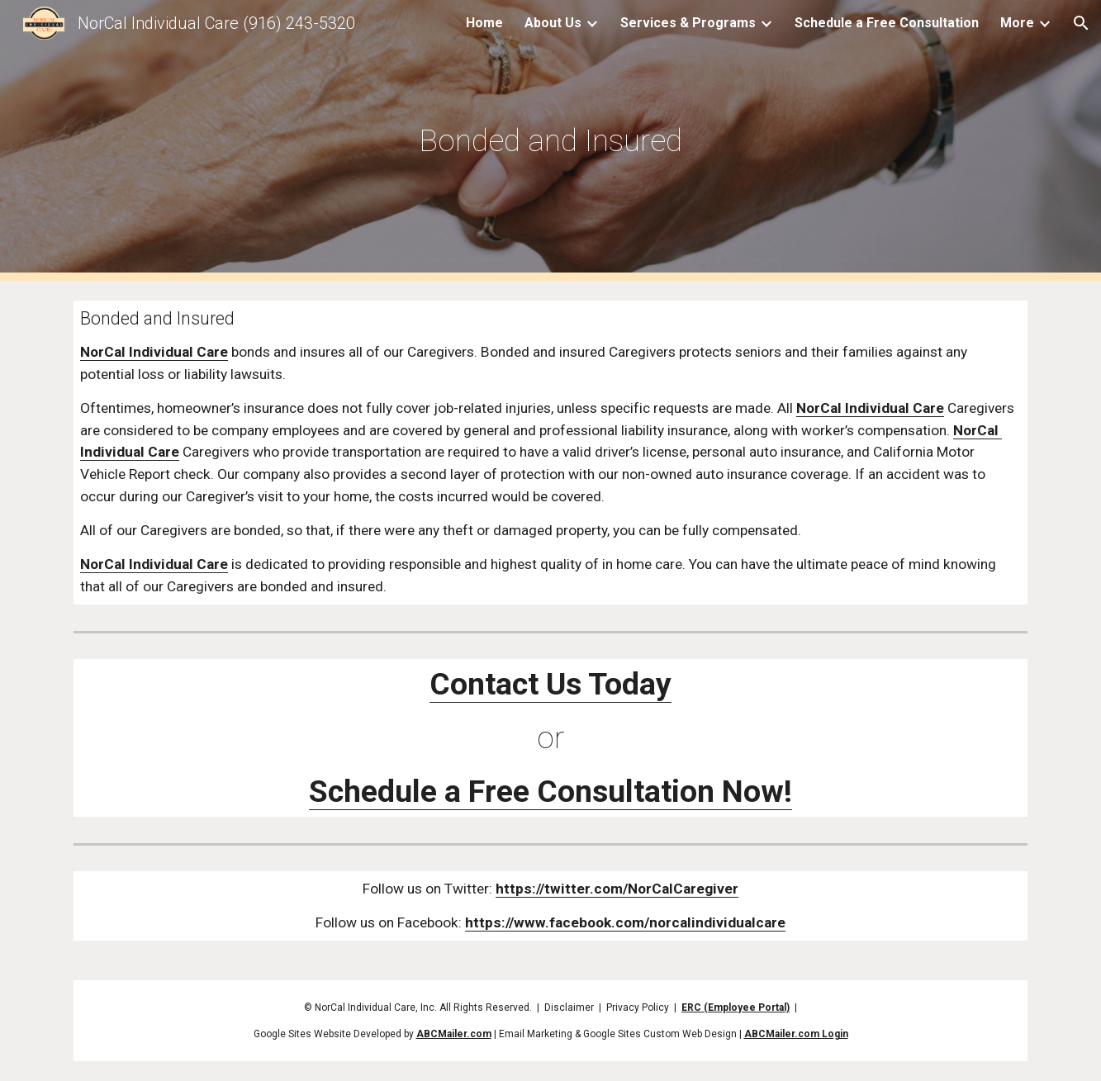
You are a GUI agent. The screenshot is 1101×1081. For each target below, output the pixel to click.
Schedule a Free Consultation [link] (887, 23)
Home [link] (484, 23)
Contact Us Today (550, 684)
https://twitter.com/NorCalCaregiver (617, 888)
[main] (550, 140)
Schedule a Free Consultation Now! (550, 791)
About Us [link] (552, 23)
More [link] (1017, 23)
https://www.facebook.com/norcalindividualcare (625, 922)
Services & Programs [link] (688, 23)
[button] (1081, 23)
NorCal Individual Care (154, 352)
